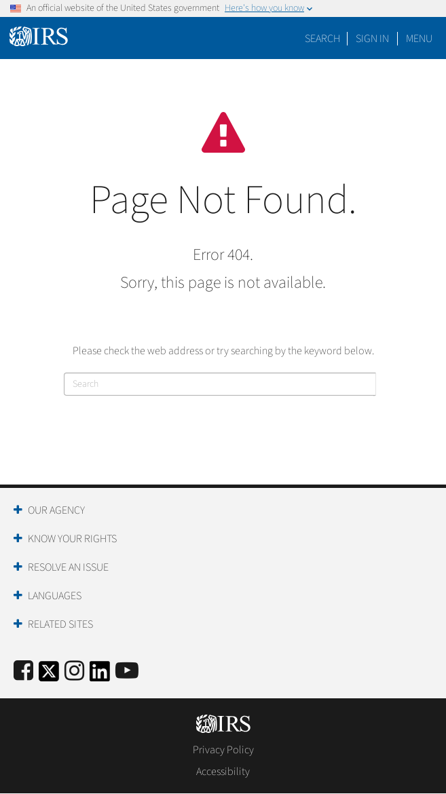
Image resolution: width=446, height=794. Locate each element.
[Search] (220, 384)
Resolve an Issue (68, 567)
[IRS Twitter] (49, 675)
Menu (419, 38)
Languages (54, 595)
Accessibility (223, 771)
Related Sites (60, 624)
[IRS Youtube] (126, 671)
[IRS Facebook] (23, 671)
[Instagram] (74, 671)
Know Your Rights (72, 538)
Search (322, 38)
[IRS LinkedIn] (100, 675)
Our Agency (56, 510)
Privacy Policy (223, 750)
